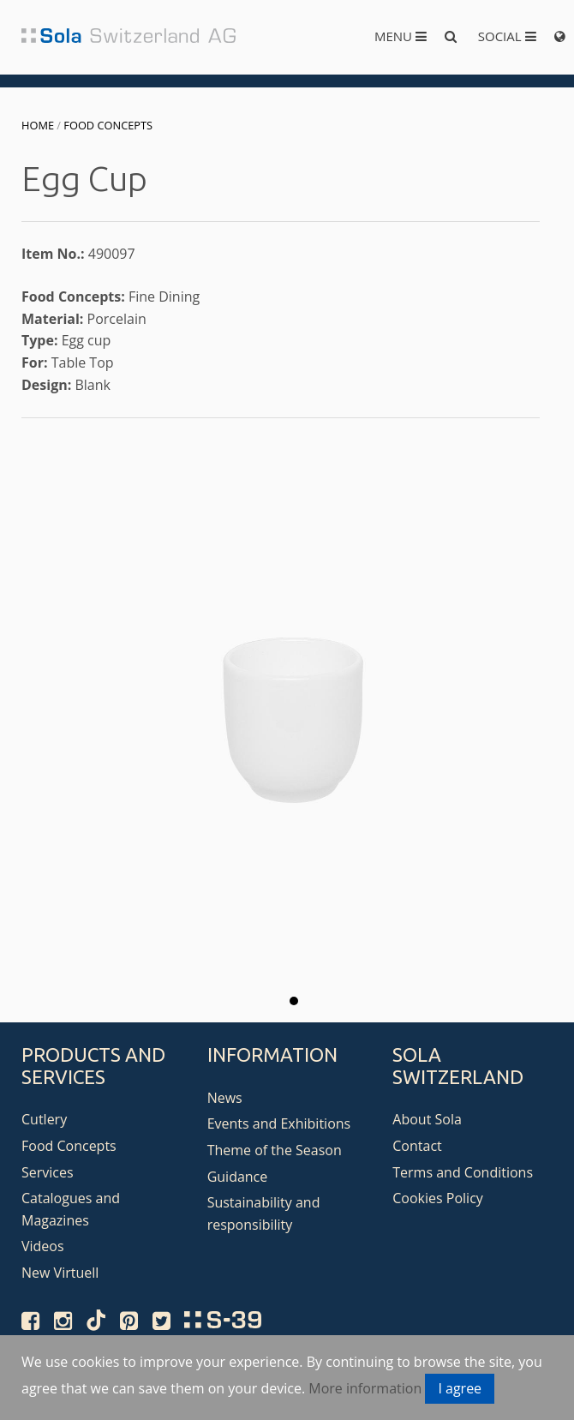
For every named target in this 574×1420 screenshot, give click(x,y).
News (224, 1097)
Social (507, 36)
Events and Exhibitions (279, 1123)
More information (365, 1388)
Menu (400, 36)
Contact (416, 1145)
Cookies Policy (437, 1198)
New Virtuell (60, 1272)
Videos (42, 1246)
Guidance (237, 1176)
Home (37, 125)
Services (47, 1172)
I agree (459, 1388)
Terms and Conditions (462, 1172)
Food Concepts (107, 125)
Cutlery (44, 1119)
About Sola (427, 1119)
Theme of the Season (274, 1150)
